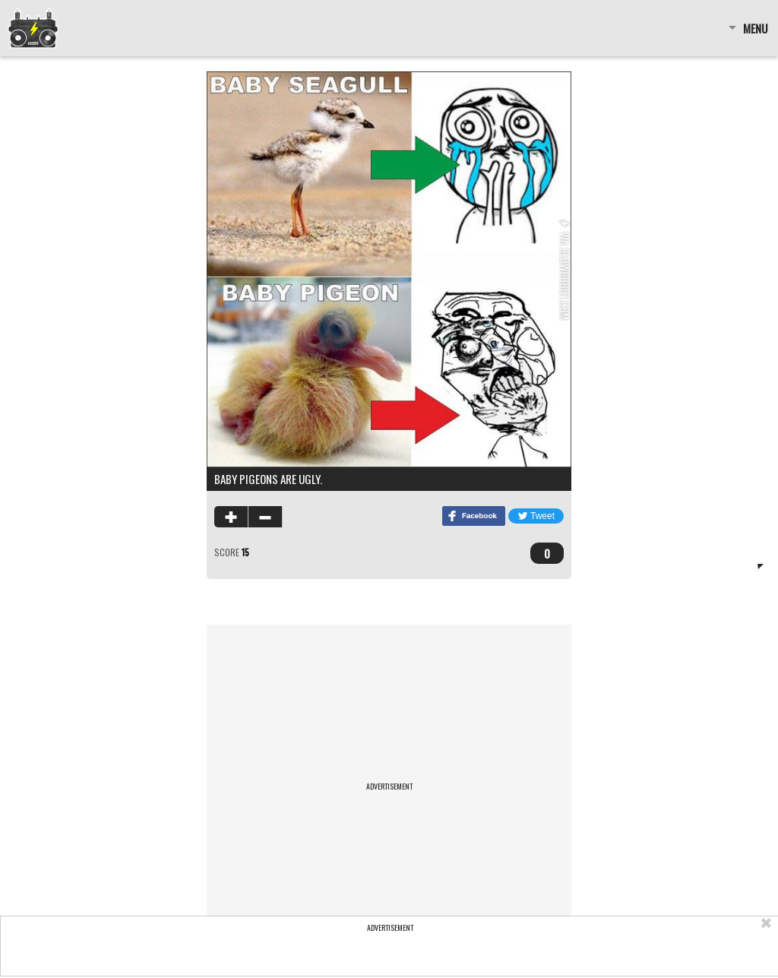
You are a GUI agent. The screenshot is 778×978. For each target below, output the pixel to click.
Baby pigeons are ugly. (268, 478)
